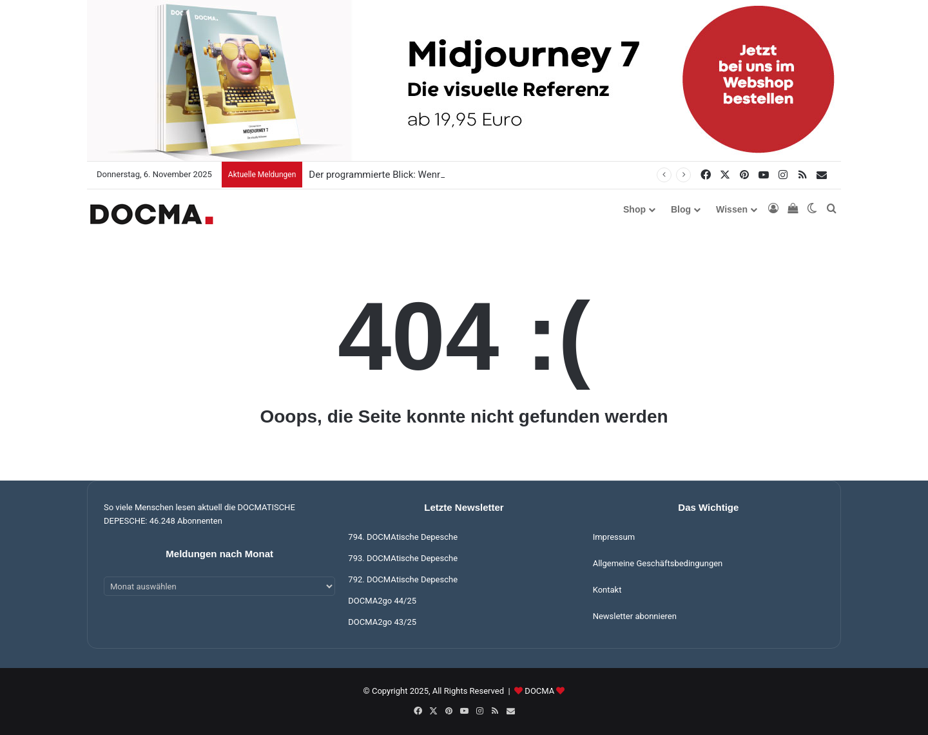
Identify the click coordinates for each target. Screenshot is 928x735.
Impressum (614, 537)
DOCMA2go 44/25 (382, 601)
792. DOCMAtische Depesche (403, 579)
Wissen (732, 209)
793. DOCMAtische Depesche (403, 558)
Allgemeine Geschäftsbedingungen (658, 563)
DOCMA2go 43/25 (382, 622)
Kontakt (607, 590)
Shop (634, 209)
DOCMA (539, 691)
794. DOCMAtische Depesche (403, 537)
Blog (681, 209)
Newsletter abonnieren (635, 616)
